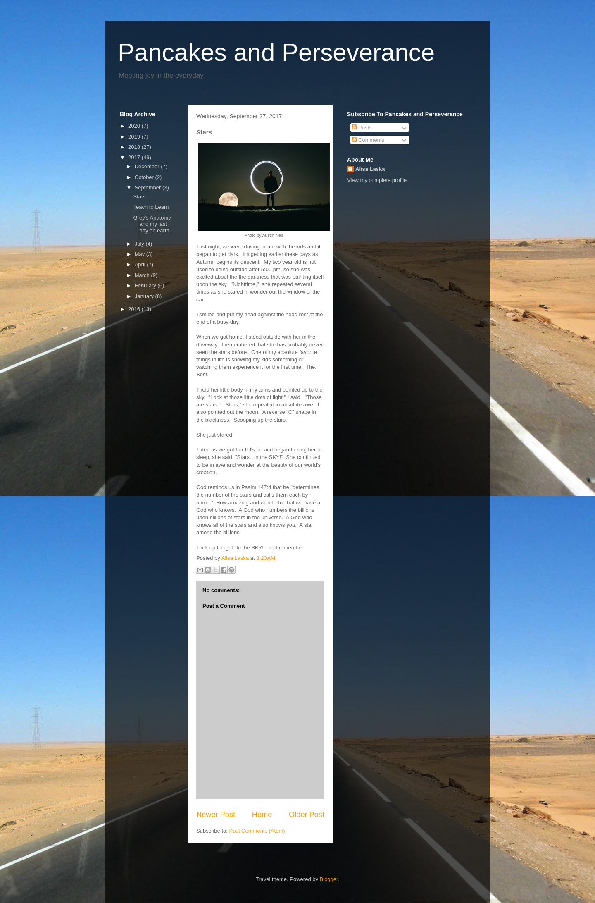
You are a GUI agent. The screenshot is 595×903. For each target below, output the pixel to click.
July (140, 244)
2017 (135, 157)
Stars (139, 197)
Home (262, 814)
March (143, 275)
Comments (368, 140)
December (148, 166)
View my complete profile (377, 180)
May (140, 254)
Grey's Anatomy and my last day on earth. (152, 224)
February (146, 285)
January (145, 296)
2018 (135, 147)
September (148, 187)
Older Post (306, 814)
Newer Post (215, 814)
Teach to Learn (151, 207)
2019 (135, 137)
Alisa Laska (370, 169)
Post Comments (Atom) (257, 831)
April (141, 264)
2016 (135, 309)
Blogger (329, 879)
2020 (135, 126)
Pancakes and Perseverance (276, 52)
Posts (362, 127)
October (145, 177)
